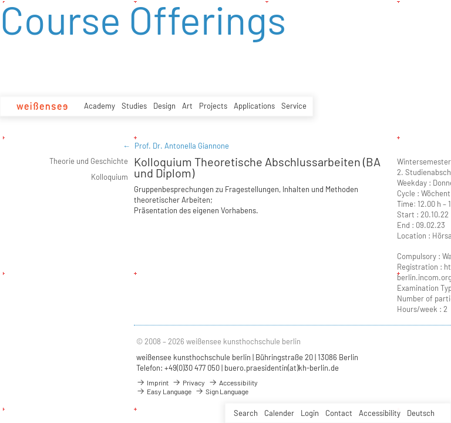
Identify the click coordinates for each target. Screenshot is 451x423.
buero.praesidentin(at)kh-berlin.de (281, 367)
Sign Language (221, 391)
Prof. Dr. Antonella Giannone (181, 145)
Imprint (152, 382)
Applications (254, 105)
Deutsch (421, 413)
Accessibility (379, 413)
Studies (134, 105)
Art (187, 105)
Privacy (188, 382)
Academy (99, 105)
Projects (213, 105)
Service (294, 105)
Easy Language (163, 391)
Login (310, 413)
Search (246, 413)
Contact (338, 413)
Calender (279, 413)
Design (164, 105)
